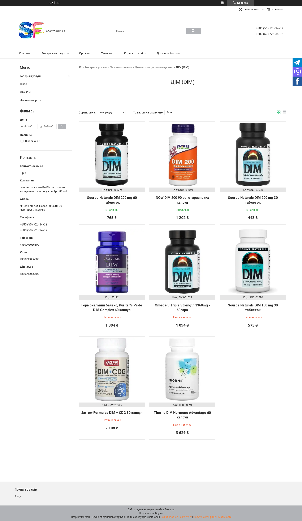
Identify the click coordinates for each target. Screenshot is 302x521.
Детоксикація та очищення (154, 67)
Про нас (84, 53)
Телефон (106, 53)
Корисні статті (133, 53)
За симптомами (121, 67)
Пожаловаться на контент (175, 517)
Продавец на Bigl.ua (151, 513)
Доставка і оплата (169, 53)
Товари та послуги (53, 53)
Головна (24, 53)
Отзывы (25, 92)
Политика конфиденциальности (212, 517)
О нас (23, 84)
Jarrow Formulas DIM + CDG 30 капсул (111, 413)
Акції (18, 496)
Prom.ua (169, 509)
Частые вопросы (31, 100)
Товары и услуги (96, 67)
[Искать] (193, 31)
